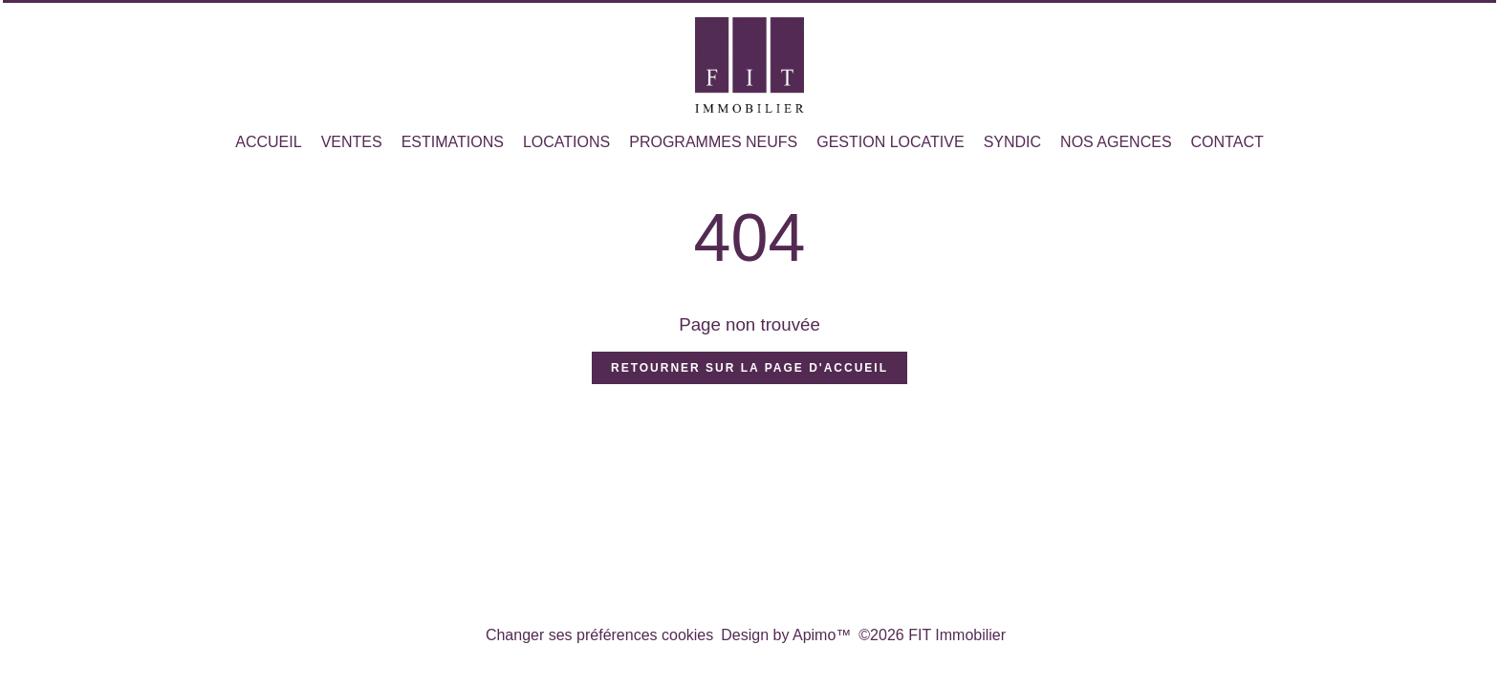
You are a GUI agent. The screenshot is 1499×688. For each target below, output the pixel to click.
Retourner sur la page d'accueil (749, 368)
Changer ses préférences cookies (599, 635)
